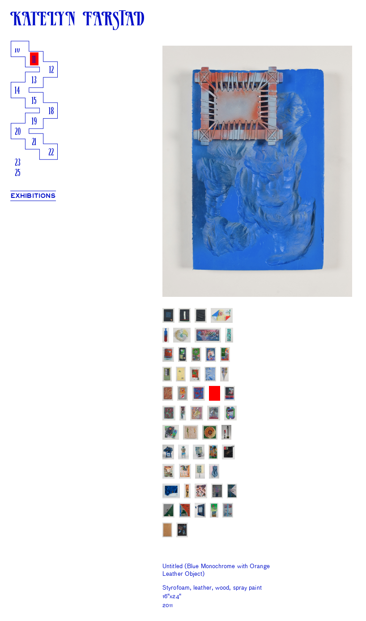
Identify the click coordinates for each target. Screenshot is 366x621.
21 (34, 142)
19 (34, 122)
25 (18, 173)
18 (51, 112)
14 (17, 91)
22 (51, 153)
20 (18, 132)
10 (17, 50)
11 (34, 60)
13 (34, 81)
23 (18, 163)
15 (34, 101)
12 (51, 70)
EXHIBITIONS (33, 196)
